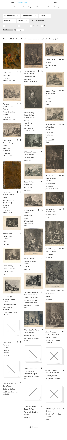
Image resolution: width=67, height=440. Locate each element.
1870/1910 (27, 163)
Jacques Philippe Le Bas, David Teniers (51, 96)
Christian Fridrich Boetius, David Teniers (51, 181)
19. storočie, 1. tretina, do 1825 (29, 133)
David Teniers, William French (29, 186)
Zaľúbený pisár (29, 339)
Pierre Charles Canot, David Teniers (31, 334)
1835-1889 (27, 193)
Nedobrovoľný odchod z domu (53, 419)
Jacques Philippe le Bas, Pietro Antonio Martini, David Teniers (31, 298)
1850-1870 (6, 277)
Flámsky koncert (51, 341)
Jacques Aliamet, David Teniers (30, 76)
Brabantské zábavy (9, 392)
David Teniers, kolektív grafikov (8, 197)
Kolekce (15, 10)
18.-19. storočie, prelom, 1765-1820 (10, 396)
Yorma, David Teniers (50, 64)
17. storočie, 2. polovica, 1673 (7, 215)
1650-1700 (27, 420)
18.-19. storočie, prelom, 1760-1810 (10, 317)
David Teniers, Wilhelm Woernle (9, 270)
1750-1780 (48, 260)
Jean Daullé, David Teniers (50, 214)
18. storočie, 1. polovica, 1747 (31, 381)
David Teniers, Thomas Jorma (50, 253)
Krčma (5, 245)
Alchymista (49, 257)
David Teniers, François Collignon (8, 348)
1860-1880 (6, 248)
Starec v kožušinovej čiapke (28, 126)
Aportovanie (28, 191)
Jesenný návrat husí (50, 70)
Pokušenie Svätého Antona (31, 416)
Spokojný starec (51, 379)
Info (54, 10)
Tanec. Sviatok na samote (9, 116)
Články (29, 10)
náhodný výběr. (53, 42)
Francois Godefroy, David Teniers (8, 110)
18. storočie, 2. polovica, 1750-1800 (30, 84)
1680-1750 (27, 273)
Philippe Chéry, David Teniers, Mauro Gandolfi (29, 118)
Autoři (22, 10)
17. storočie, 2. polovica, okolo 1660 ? (28, 226)
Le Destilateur (50, 187)
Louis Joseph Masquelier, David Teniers (9, 302)
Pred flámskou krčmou (50, 103)
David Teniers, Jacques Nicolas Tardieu (30, 264)
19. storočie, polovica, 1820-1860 (9, 122)
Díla (9, 10)
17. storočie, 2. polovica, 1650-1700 (9, 83)
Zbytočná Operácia (6, 355)
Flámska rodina (50, 218)
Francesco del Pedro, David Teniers (52, 295)
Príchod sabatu (29, 80)
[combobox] (33, 5)
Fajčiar (26, 270)
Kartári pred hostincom (7, 153)
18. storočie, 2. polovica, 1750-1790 (53, 345)
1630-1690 (6, 359)
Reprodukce (47, 10)
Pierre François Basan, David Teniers (52, 336)
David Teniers (7, 76)
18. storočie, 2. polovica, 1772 (31, 310)
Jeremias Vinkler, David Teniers (30, 411)
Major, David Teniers (31, 371)
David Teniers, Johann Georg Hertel (50, 130)
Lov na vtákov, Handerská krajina (30, 376)
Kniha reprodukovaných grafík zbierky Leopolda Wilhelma (9, 206)
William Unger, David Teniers (52, 413)
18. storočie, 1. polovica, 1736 (53, 383)
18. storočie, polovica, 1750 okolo (49, 143)
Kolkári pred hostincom (49, 137)
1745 (47, 107)
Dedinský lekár (29, 161)
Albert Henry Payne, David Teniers (7, 239)
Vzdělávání (37, 10)
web (12, 5)
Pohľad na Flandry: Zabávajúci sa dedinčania (9, 310)
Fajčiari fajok (7, 79)
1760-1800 (48, 302)
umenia (54, 5)
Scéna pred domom (28, 220)
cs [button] (60, 2)
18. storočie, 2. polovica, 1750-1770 (31, 343)
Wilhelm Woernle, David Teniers (30, 156)
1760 (47, 221)
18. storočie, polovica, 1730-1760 (51, 191)
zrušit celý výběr (19, 33)
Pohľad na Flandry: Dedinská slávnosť (30, 305)
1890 (47, 423)
